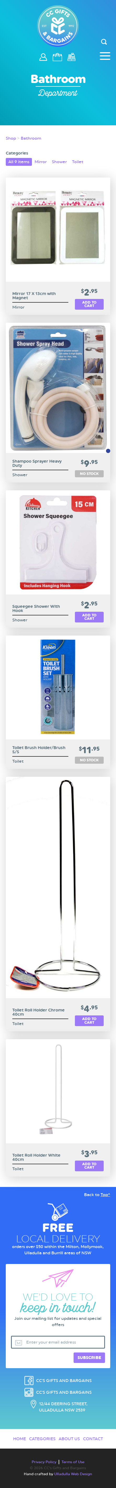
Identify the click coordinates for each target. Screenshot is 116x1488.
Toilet (77, 161)
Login (43, 59)
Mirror (41, 161)
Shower (59, 161)
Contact (93, 1438)
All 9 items (18, 161)
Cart (58, 57)
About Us (69, 1438)
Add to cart (89, 304)
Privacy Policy (44, 1462)
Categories (42, 1438)
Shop (11, 138)
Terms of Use (73, 1462)
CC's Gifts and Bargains (64, 1380)
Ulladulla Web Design (73, 1474)
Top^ (105, 1194)
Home (19, 1438)
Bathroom (31, 138)
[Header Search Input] (104, 42)
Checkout (72, 57)
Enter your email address (51, 1342)
